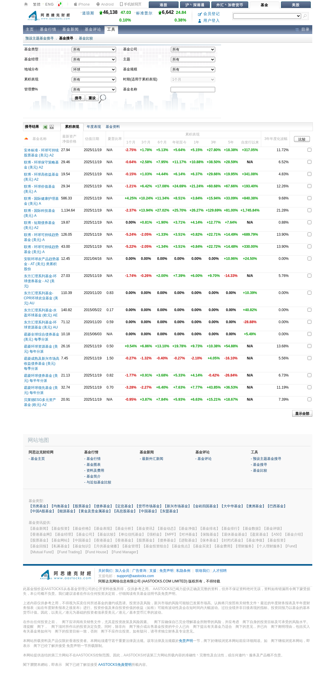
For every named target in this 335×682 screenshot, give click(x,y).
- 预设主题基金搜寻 (266, 459)
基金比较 (86, 38)
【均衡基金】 (60, 506)
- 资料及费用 (94, 470)
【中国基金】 (147, 511)
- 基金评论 (203, 459)
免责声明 (166, 571)
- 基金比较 (259, 470)
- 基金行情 (92, 459)
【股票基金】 (81, 506)
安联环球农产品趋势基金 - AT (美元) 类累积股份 (41, 264)
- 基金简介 (92, 476)
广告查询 (139, 571)
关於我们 (105, 571)
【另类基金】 (39, 506)
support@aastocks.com (135, 576)
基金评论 (93, 29)
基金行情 (48, 29)
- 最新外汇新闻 (151, 459)
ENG (49, 4)
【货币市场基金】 (149, 506)
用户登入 (209, 20)
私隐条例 (183, 571)
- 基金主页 (37, 459)
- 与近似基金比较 (97, 482)
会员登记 (209, 13)
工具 (111, 29)
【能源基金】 (66, 511)
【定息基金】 (124, 506)
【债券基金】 (103, 506)
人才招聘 (220, 571)
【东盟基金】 (169, 511)
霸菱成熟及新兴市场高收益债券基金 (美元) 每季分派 (41, 363)
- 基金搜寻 (259, 465)
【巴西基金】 (276, 506)
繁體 (37, 4)
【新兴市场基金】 (177, 506)
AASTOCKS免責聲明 (115, 665)
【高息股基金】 (124, 511)
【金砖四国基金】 (206, 506)
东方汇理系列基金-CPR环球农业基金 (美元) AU (41, 298)
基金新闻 (70, 29)
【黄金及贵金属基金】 (94, 511)
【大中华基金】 (232, 506)
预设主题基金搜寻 (39, 38)
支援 (152, 571)
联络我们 (202, 571)
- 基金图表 (92, 465)
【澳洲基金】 (255, 506)
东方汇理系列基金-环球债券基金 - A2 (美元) (40, 281)
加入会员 (122, 571)
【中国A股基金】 (42, 511)
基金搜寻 (66, 38)
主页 (30, 29)
